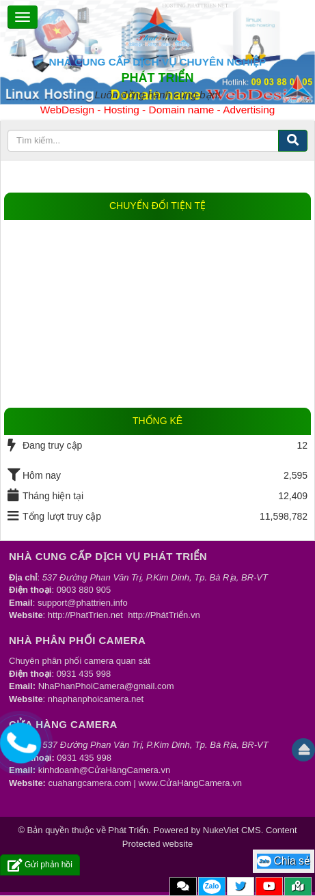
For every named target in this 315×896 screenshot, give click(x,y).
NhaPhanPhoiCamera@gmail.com (106, 686)
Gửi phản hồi (40, 864)
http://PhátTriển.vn (164, 615)
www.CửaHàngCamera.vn (190, 783)
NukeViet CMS (232, 830)
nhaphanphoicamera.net (95, 699)
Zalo (212, 886)
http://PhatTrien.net (85, 615)
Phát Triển (128, 830)
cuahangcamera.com (90, 783)
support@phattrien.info (83, 603)
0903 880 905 (84, 590)
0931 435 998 (84, 674)
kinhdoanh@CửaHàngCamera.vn (104, 770)
